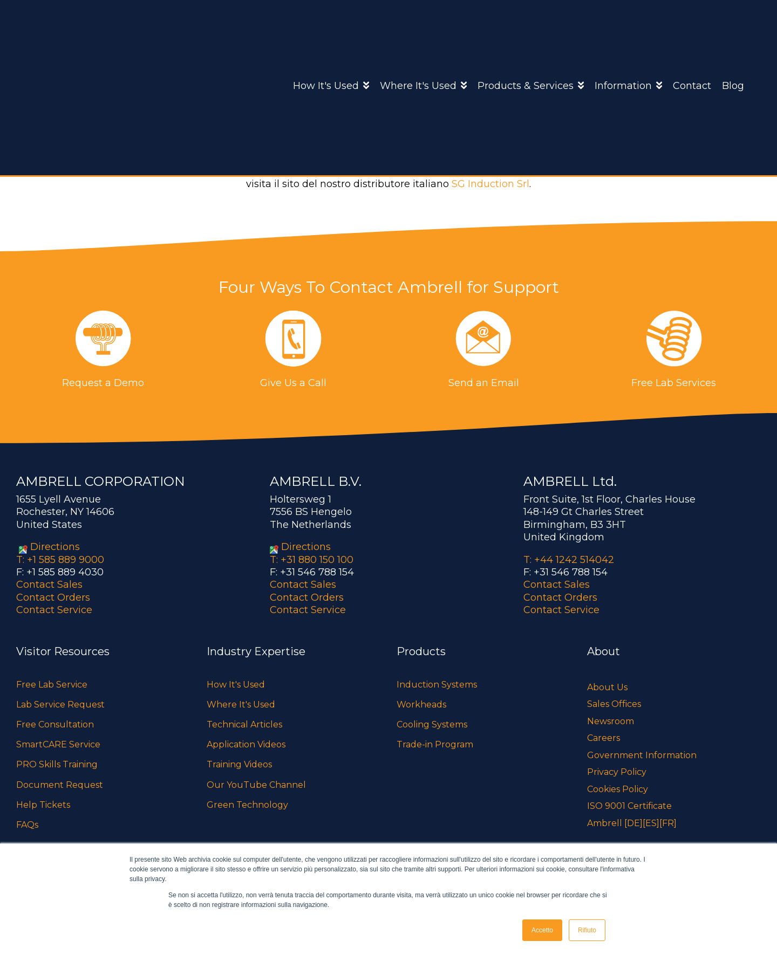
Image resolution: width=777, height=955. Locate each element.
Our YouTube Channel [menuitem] (256, 784)
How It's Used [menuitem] (236, 684)
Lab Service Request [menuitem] (60, 704)
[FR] (668, 823)
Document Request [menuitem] (59, 784)
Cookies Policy (617, 789)
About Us (607, 687)
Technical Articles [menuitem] (244, 724)
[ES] (651, 823)
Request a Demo (103, 383)
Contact (692, 33)
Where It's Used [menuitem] (241, 704)
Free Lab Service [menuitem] (51, 684)
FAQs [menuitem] (27, 825)
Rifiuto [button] (587, 930)
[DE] (633, 823)
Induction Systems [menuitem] (437, 684)
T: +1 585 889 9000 (60, 560)
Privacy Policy (616, 772)
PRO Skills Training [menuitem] (57, 764)
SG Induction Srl (490, 184)
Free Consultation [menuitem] (55, 724)
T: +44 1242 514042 (568, 560)
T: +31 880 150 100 (311, 560)
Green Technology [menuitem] (247, 805)
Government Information (642, 755)
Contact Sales (49, 584)
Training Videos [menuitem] (239, 764)
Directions (55, 547)
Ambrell (381, 162)
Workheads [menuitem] (421, 704)
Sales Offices (614, 704)
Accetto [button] (542, 930)
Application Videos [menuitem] (246, 744)
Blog (733, 33)
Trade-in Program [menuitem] (435, 744)
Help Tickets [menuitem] (43, 805)
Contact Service (54, 610)
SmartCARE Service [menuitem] (58, 744)
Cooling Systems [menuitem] (432, 724)
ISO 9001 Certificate (629, 806)
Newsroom (610, 721)
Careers (603, 738)
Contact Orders (53, 597)
